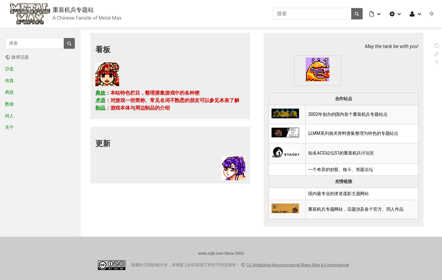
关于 (9, 127)
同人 (9, 116)
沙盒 (9, 68)
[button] (375, 13)
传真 (9, 80)
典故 (9, 92)
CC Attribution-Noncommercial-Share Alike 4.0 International (297, 265)
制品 (100, 108)
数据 (9, 104)
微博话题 (19, 57)
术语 (100, 100)
